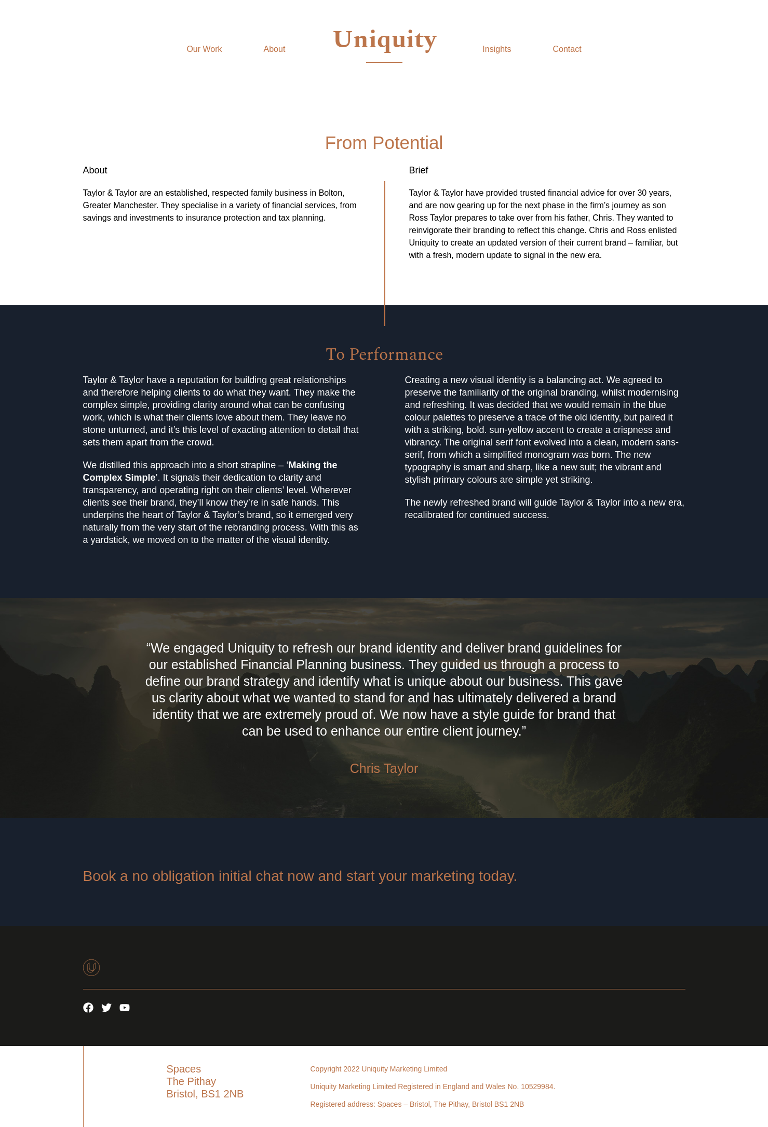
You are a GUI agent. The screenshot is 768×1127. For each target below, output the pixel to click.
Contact (567, 49)
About (275, 49)
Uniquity (384, 40)
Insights (496, 49)
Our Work (204, 49)
